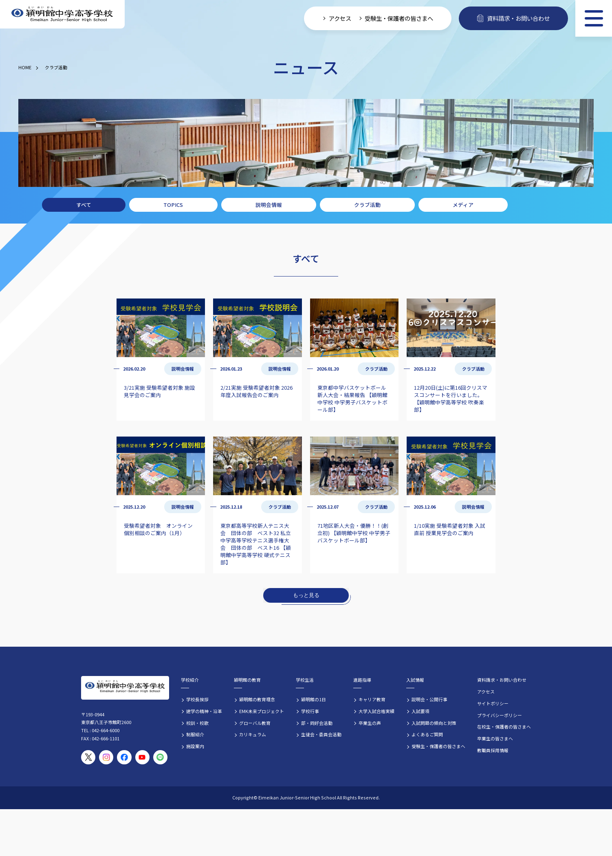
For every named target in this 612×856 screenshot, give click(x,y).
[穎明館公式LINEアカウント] (160, 757)
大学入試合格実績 (376, 711)
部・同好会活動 (316, 723)
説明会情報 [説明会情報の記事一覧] (183, 368)
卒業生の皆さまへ (495, 738)
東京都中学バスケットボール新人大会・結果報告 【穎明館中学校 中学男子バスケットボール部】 (352, 398)
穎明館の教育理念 (257, 699)
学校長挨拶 (197, 699)
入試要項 (420, 711)
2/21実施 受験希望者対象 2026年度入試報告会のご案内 (256, 391)
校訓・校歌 (197, 723)
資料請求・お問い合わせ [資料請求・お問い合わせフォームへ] (513, 18)
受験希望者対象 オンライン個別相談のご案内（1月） (158, 529)
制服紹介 (195, 734)
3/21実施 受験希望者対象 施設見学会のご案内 (159, 391)
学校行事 (310, 711)
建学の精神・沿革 (204, 711)
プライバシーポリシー (499, 715)
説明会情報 (268, 205)
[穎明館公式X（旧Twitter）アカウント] (88, 757)
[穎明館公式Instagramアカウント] (106, 757)
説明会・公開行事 (429, 699)
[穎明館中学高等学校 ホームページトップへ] (62, 14)
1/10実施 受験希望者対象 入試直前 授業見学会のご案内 (449, 529)
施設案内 (195, 746)
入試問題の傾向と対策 (434, 723)
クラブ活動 (56, 67)
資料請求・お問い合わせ (501, 679)
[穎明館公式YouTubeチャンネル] (142, 757)
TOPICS (173, 205)
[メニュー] (593, 18)
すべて (83, 205)
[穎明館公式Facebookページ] (124, 757)
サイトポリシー (493, 703)
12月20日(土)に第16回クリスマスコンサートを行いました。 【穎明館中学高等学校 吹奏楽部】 (450, 398)
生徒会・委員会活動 (321, 734)
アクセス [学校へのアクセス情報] (340, 18)
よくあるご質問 (427, 734)
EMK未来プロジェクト (261, 711)
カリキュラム (252, 734)
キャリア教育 (372, 699)
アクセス (486, 691)
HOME (24, 67)
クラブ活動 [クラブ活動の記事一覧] (376, 368)
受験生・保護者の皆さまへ (438, 746)
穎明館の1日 (313, 699)
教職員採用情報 (493, 750)
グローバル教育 (255, 723)
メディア (463, 205)
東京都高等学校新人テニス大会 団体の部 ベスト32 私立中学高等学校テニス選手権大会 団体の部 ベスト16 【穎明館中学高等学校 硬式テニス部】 (255, 544)
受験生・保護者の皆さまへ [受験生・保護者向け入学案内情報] (399, 18)
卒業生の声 (370, 723)
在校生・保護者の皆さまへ (504, 726)
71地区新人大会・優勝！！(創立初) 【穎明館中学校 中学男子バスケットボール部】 (353, 533)
